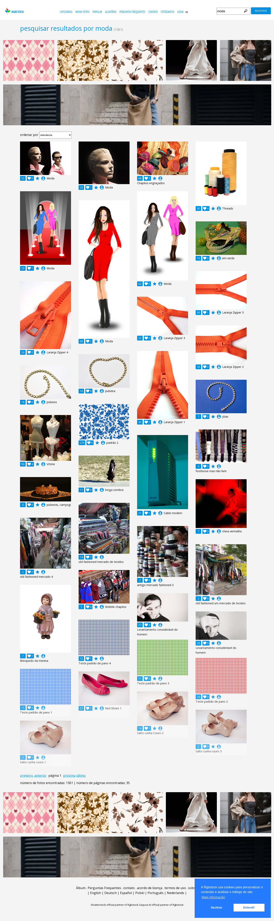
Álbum (81, 888)
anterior (40, 775)
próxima (69, 775)
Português (155, 893)
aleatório (110, 12)
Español (126, 893)
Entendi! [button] (249, 907)
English (95, 893)
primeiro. (27, 775)
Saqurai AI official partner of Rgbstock (161, 905)
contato (153, 12)
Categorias (66, 12)
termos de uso (175, 888)
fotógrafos (167, 12)
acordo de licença (149, 888)
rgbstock (14, 11)
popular (97, 12)
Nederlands (175, 893)
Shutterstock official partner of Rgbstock (114, 905)
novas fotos (82, 12)
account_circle (43, 178)
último (81, 775)
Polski (139, 893)
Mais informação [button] (213, 897)
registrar (261, 10)
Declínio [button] (216, 907)
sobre (192, 888)
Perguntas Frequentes (132, 12)
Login (180, 12)
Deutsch (110, 893)
